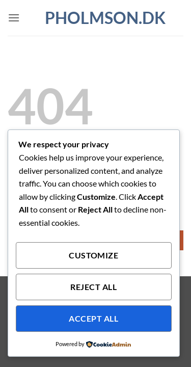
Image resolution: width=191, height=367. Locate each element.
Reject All (93, 287)
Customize (93, 255)
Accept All (93, 318)
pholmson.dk (96, 18)
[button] (14, 17)
